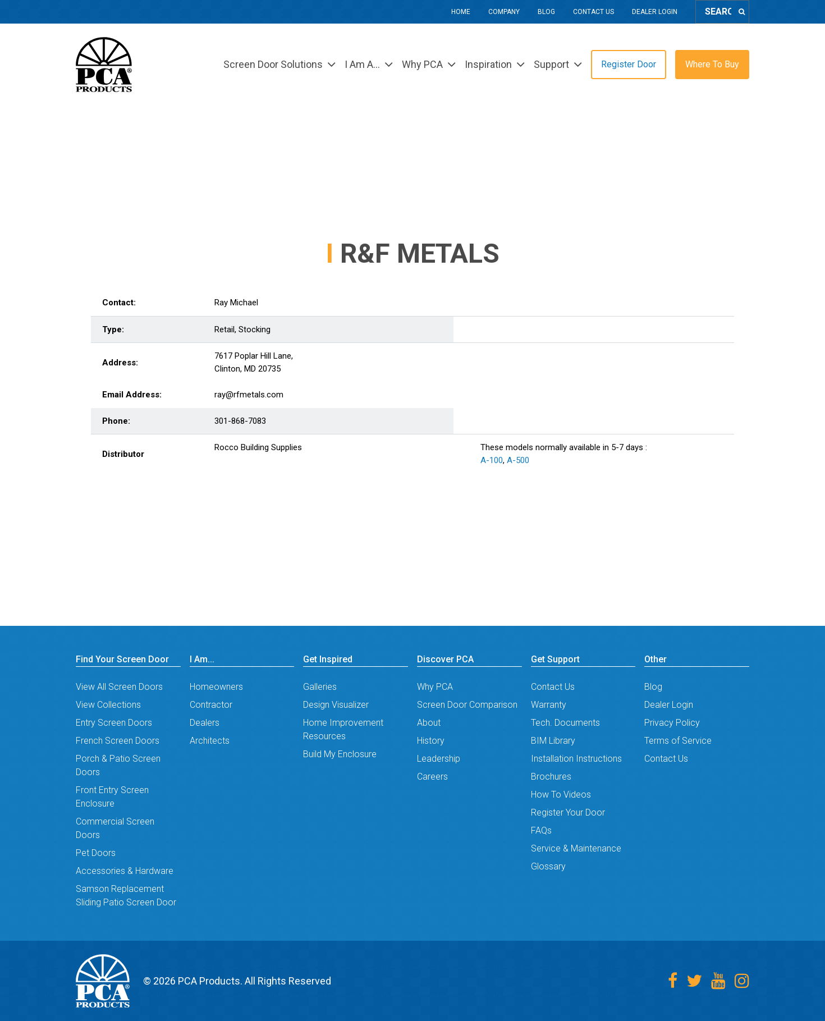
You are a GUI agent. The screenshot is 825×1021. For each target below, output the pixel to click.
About (429, 722)
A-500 (518, 460)
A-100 (491, 460)
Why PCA (435, 686)
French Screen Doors (117, 740)
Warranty (548, 704)
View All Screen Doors (119, 686)
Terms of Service (678, 740)
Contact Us (593, 12)
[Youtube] (718, 981)
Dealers (204, 722)
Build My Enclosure (340, 754)
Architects (210, 740)
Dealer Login (654, 12)
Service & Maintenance (576, 848)
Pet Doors (96, 853)
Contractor (211, 704)
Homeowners (216, 686)
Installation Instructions (576, 758)
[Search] (741, 12)
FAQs (541, 830)
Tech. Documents (565, 722)
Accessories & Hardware (124, 871)
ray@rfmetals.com (248, 395)
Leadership (438, 758)
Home (460, 12)
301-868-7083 (240, 421)
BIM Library (553, 740)
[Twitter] (694, 981)
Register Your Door (568, 812)
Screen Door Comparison (467, 704)
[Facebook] (672, 981)
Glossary (548, 866)
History (430, 740)
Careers (432, 776)
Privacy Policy (672, 722)
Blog (546, 12)
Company (504, 12)
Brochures (551, 776)
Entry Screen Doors (114, 722)
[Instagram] (742, 981)
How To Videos (561, 794)
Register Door (628, 64)
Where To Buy (712, 64)
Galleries (320, 686)
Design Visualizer (336, 704)
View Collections (108, 704)
